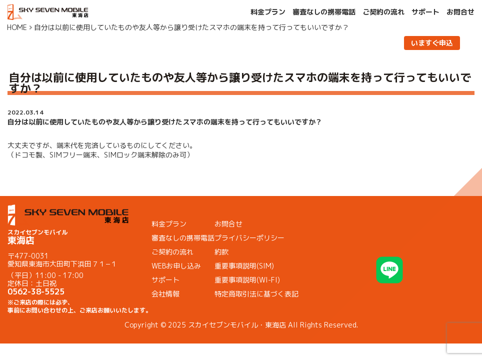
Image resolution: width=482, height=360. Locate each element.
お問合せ (460, 12)
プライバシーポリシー (249, 237)
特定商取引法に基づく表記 (256, 293)
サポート (426, 12)
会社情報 (166, 293)
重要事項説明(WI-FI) (247, 279)
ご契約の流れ (383, 12)
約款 (221, 251)
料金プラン (268, 12)
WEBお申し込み (176, 265)
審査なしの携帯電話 (324, 12)
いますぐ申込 (432, 43)
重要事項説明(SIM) (244, 265)
